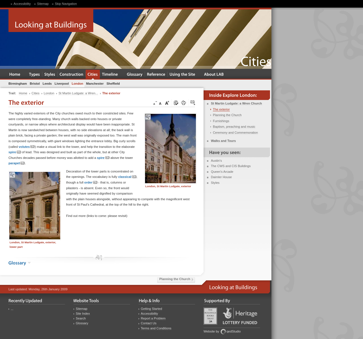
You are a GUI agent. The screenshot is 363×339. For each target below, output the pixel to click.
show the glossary (29, 263)
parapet (16, 163)
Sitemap (43, 3)
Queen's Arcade (222, 171)
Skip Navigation (66, 3)
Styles (215, 182)
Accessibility (22, 3)
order (91, 182)
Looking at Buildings (50, 20)
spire (14, 152)
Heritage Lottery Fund (240, 316)
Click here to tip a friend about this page (193, 103)
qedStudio (233, 331)
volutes (27, 147)
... (12, 308)
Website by (211, 331)
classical (127, 177)
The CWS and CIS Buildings (231, 166)
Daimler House (221, 177)
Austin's (216, 160)
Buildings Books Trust (210, 316)
